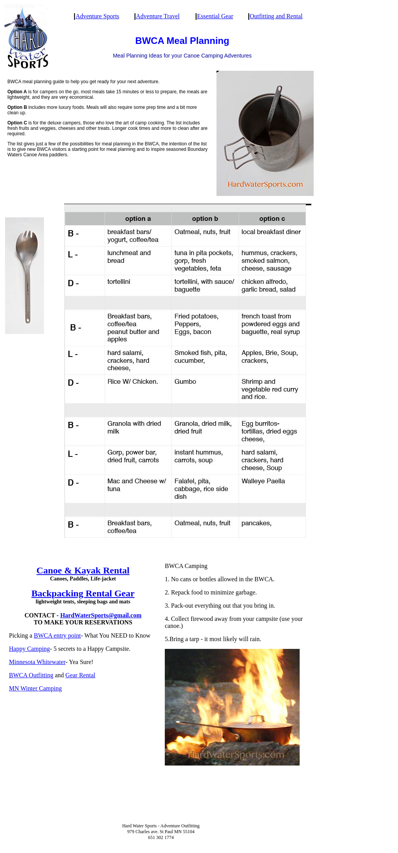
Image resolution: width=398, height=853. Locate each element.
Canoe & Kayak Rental (83, 570)
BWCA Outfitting (31, 675)
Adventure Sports (97, 16)
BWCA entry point (57, 635)
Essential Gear (215, 16)
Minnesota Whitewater (37, 662)
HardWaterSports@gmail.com (100, 615)
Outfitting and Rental (276, 16)
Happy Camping (29, 648)
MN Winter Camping (35, 688)
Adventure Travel (158, 16)
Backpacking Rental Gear (82, 593)
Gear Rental (80, 675)
